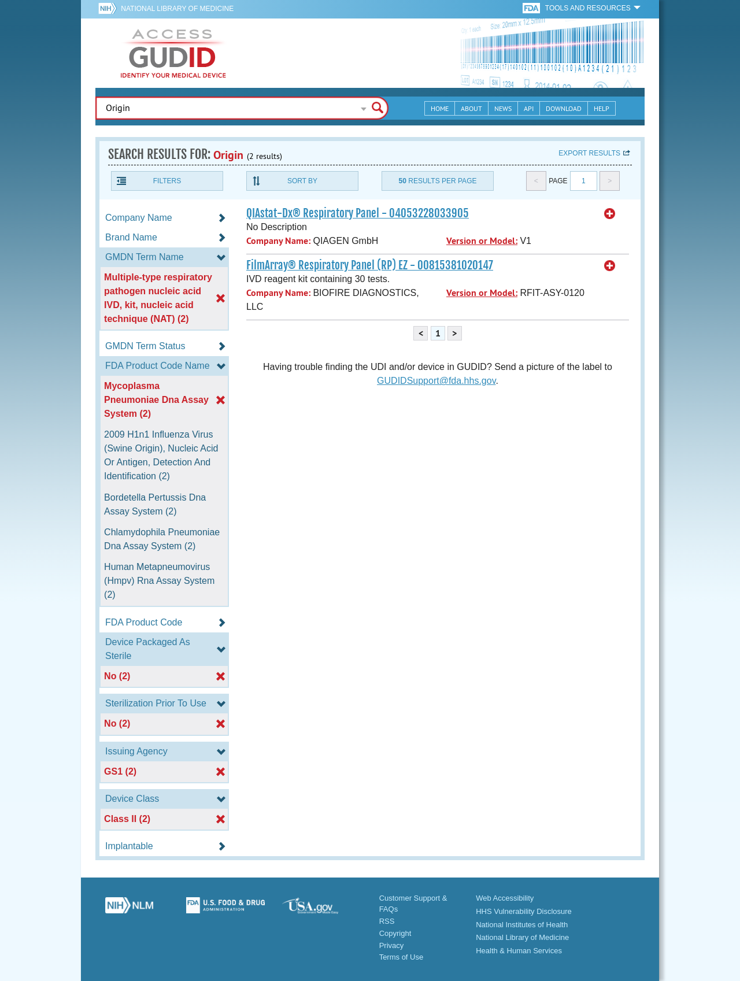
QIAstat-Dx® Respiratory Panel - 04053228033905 (357, 213)
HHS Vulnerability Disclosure (524, 911)
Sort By (302, 181)
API (529, 108)
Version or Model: (481, 241)
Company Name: (278, 241)
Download (564, 108)
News (503, 108)
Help (601, 108)
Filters (167, 181)
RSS (387, 921)
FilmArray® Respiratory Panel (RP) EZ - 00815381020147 (369, 265)
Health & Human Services (519, 950)
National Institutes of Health (522, 924)
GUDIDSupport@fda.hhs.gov (436, 381)
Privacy (391, 945)
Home (440, 108)
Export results (589, 153)
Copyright (395, 933)
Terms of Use (401, 957)
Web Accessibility (505, 898)
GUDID (173, 53)
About (471, 108)
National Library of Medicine (177, 9)
